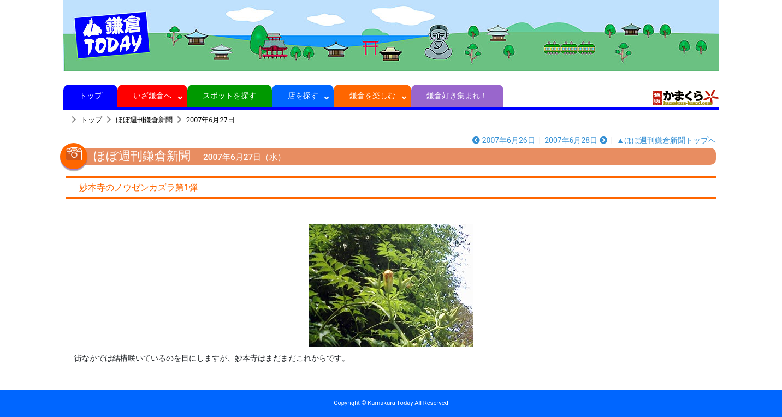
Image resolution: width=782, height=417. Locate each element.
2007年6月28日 (575, 140)
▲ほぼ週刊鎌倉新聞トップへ (666, 140)
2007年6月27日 (210, 120)
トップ (90, 95)
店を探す (303, 95)
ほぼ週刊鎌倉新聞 (144, 120)
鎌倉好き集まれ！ (457, 95)
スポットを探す (229, 95)
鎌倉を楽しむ (373, 95)
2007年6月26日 (503, 140)
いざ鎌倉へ (153, 95)
